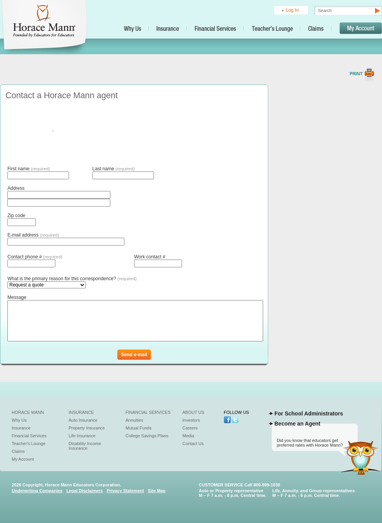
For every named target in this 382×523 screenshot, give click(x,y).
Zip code (16, 215)
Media (188, 435)
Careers (190, 428)
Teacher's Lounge (29, 443)
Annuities (134, 420)
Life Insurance (82, 435)
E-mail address (33, 235)
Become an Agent (297, 424)
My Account (23, 459)
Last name (113, 168)
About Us (193, 412)
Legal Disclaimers (84, 490)
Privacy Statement (125, 490)
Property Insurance (87, 428)
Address (16, 188)
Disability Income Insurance (85, 446)
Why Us (19, 420)
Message (17, 297)
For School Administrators (308, 413)
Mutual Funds (139, 428)
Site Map (156, 490)
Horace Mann (28, 412)
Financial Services (29, 435)
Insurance (21, 428)
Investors (191, 420)
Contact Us (192, 443)
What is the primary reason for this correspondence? (72, 278)
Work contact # (149, 257)
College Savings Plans (147, 435)
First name (28, 168)
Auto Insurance (83, 420)
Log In (292, 10)
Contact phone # (34, 257)
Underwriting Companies (37, 490)
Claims (18, 451)
